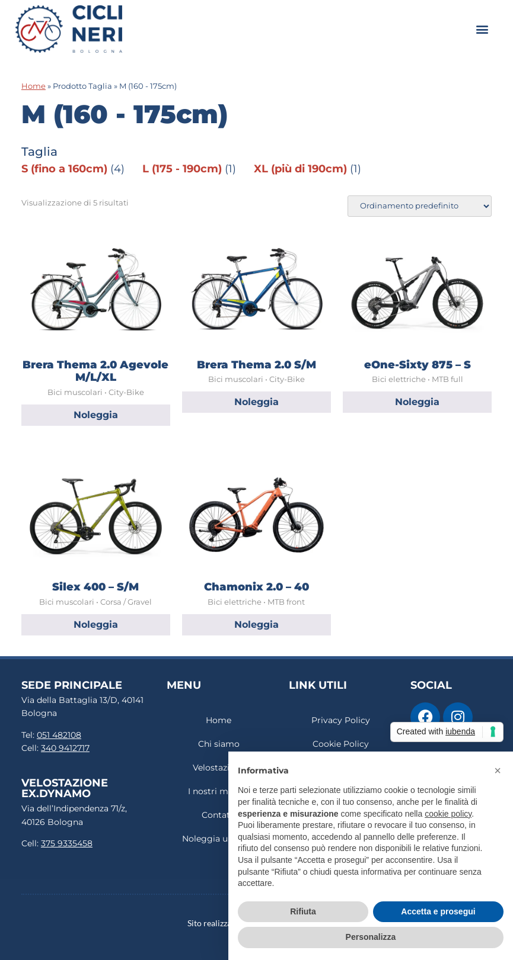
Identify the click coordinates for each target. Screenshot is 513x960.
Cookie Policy (341, 744)
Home (33, 86)
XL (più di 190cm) (300, 168)
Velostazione (219, 767)
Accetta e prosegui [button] (438, 911)
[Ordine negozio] (420, 206)
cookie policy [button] (448, 813)
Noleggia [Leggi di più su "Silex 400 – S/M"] (96, 624)
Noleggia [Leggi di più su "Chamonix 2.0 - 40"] (256, 624)
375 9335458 (67, 843)
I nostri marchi (218, 791)
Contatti (219, 815)
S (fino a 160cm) (64, 168)
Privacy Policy (340, 720)
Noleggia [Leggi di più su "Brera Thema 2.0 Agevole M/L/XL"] (96, 414)
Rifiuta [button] (303, 911)
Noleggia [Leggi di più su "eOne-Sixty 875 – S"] (417, 401)
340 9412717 (65, 748)
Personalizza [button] (371, 937)
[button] (482, 28)
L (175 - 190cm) (182, 168)
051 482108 (59, 735)
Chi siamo (219, 744)
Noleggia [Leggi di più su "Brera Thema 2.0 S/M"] (256, 401)
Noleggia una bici (218, 838)
